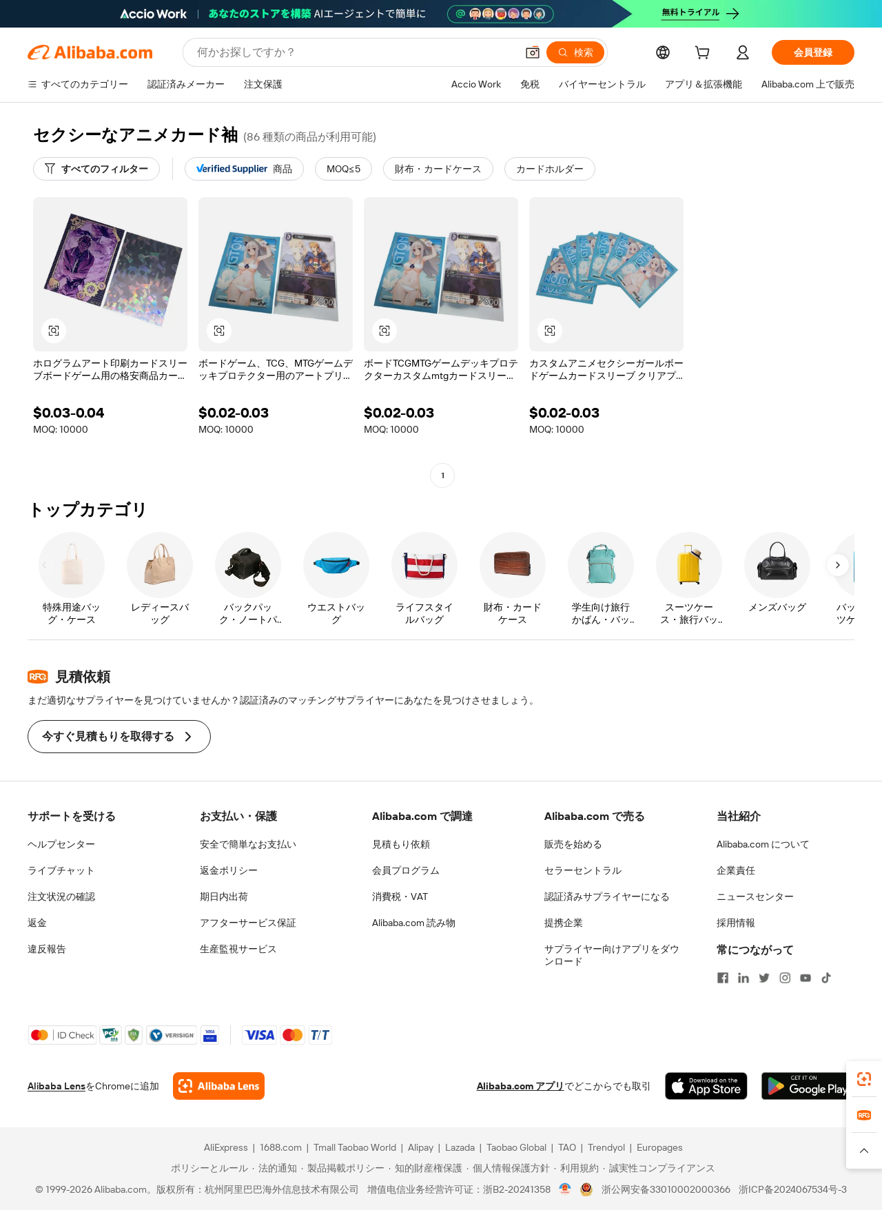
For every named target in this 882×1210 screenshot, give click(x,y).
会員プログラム (406, 870)
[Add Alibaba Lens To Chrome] (219, 1086)
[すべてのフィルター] (96, 169)
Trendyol (606, 1147)
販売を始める (573, 844)
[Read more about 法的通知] (274, 1168)
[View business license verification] (565, 1189)
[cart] (705, 54)
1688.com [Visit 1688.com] (281, 1147)
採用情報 (736, 922)
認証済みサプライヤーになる (607, 896)
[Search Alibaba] (355, 52)
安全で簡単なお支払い (248, 844)
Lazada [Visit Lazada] (460, 1147)
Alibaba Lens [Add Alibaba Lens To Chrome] (56, 1085)
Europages (660, 1147)
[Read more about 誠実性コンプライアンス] (659, 1168)
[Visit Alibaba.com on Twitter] (764, 978)
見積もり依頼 (401, 844)
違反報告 (47, 948)
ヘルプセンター (61, 844)
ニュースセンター (755, 896)
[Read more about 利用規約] (576, 1168)
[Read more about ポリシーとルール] (207, 1168)
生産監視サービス (238, 948)
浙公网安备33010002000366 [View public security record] (666, 1189)
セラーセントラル (583, 870)
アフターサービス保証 (248, 922)
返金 (37, 922)
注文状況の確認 (61, 896)
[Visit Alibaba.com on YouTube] (805, 978)
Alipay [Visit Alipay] (420, 1147)
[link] (864, 1079)
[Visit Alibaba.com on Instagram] (785, 978)
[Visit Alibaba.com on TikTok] (826, 978)
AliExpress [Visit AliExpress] (226, 1147)
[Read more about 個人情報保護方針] (508, 1168)
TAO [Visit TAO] (567, 1147)
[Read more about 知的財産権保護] (425, 1168)
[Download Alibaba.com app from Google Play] (807, 1086)
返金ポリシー (229, 870)
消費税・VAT (400, 896)
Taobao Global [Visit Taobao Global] (516, 1147)
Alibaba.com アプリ (520, 1085)
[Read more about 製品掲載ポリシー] (342, 1168)
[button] (532, 52)
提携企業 (563, 922)
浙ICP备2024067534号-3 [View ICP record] (793, 1189)
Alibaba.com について (763, 844)
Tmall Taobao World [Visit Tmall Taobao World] (355, 1147)
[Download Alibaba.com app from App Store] (706, 1086)
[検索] (575, 52)
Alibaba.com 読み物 (413, 922)
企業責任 (736, 870)
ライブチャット (61, 870)
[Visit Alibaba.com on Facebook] (723, 978)
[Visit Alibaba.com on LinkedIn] (743, 978)
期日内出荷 (224, 896)
